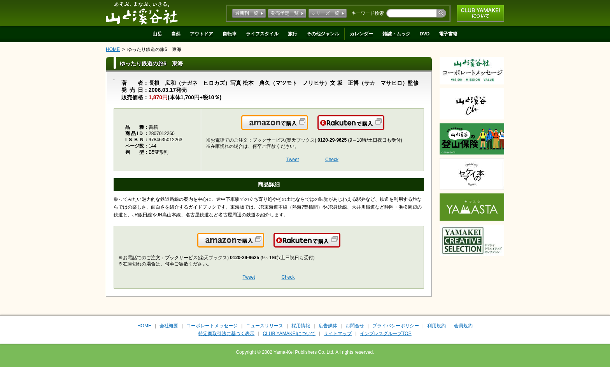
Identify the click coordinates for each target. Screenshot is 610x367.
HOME (113, 49)
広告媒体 (328, 325)
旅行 (292, 34)
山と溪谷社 (142, 13)
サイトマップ (338, 333)
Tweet (292, 159)
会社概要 (169, 325)
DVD (424, 34)
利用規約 (436, 325)
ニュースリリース (264, 325)
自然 (176, 34)
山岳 (157, 34)
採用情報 (300, 325)
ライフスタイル (262, 34)
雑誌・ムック (396, 34)
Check (331, 159)
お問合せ (354, 325)
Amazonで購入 (307, 127)
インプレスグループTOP (385, 333)
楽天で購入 (383, 127)
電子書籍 (448, 34)
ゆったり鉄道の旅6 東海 (154, 49)
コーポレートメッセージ (212, 325)
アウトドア (201, 34)
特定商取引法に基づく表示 (226, 333)
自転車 (230, 34)
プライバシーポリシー (395, 325)
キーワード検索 (367, 13)
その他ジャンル (323, 34)
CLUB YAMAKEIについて (480, 13)
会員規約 (463, 325)
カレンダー (361, 34)
